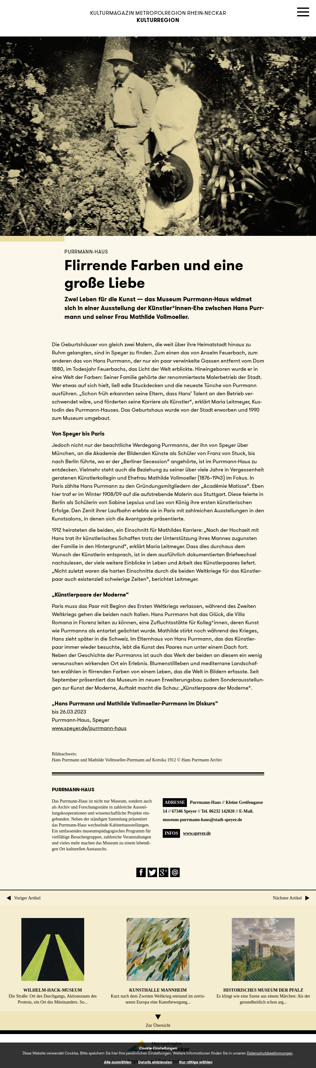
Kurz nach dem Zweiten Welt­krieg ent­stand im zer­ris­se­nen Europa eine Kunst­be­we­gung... (158, 961)
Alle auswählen (117, 1062)
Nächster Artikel (291, 898)
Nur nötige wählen (195, 1062)
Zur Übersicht (158, 1021)
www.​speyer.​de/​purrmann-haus (89, 728)
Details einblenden (155, 1062)
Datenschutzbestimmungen (269, 1053)
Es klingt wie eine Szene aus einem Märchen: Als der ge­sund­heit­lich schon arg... (263, 961)
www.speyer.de (197, 833)
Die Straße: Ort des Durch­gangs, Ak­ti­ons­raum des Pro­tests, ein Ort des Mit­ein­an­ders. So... (52, 961)
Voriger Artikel (23, 898)
